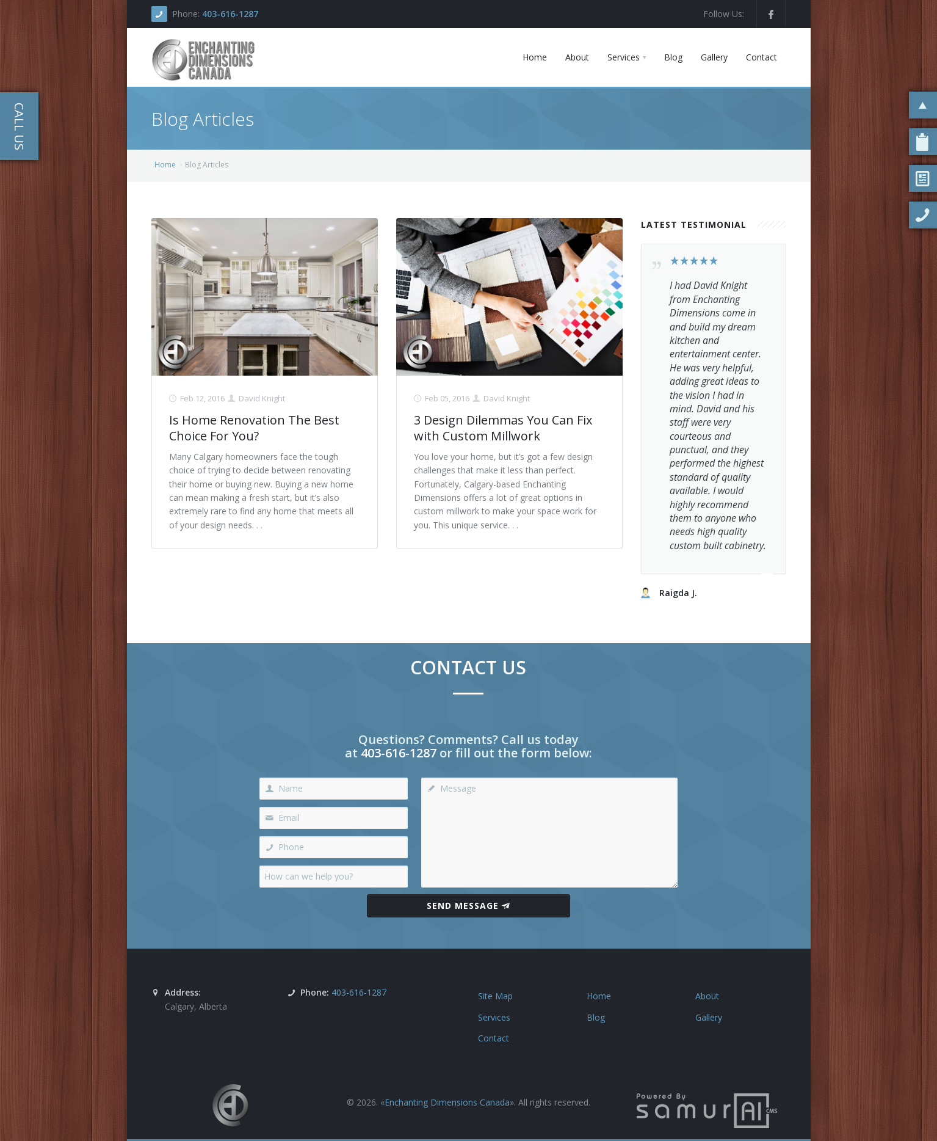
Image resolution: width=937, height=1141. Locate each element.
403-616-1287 (230, 14)
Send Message (468, 905)
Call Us (19, 126)
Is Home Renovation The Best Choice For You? (254, 428)
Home (165, 164)
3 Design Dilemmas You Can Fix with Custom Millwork (503, 428)
